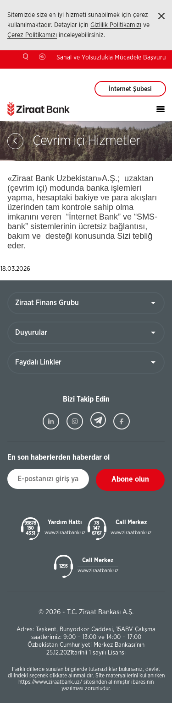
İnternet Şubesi (130, 89)
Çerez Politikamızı (32, 35)
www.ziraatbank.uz (64, 532)
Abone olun (130, 479)
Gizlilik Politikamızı (115, 25)
